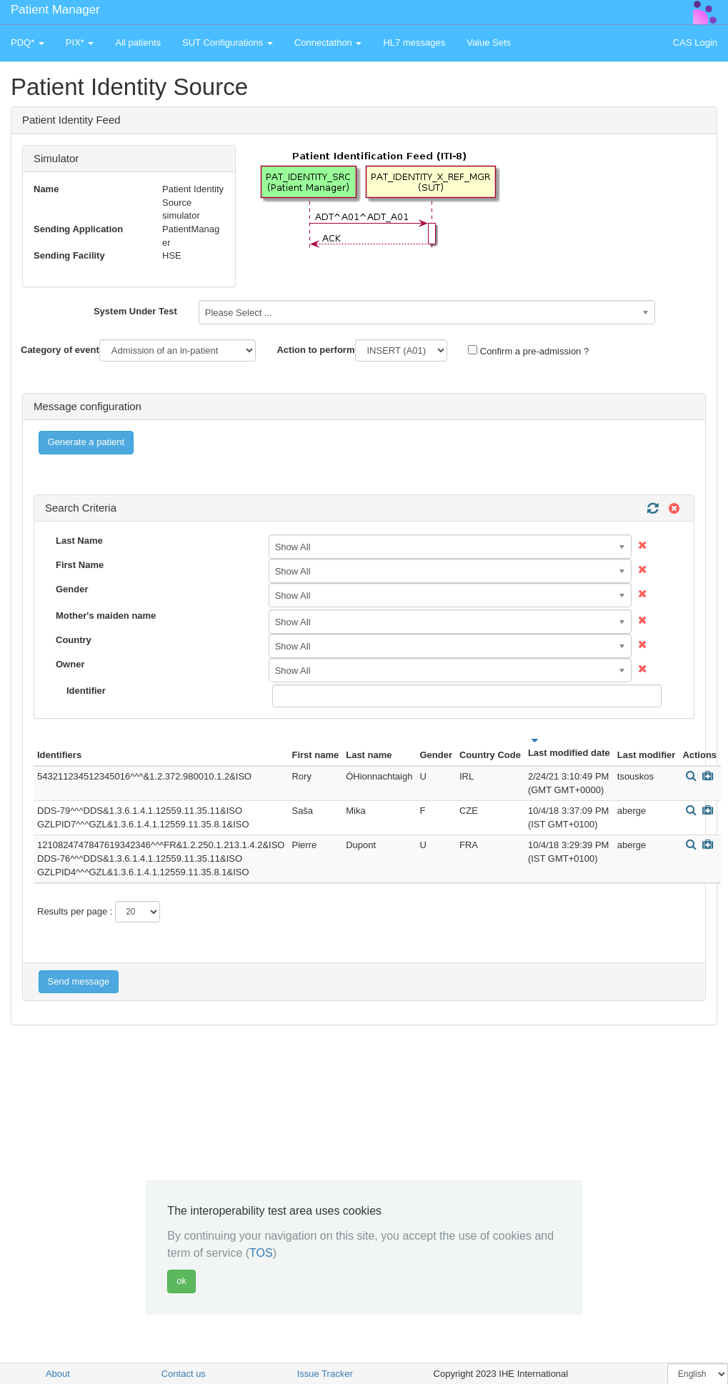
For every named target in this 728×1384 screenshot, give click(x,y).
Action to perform (315, 349)
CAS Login (695, 42)
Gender (72, 589)
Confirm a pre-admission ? (528, 351)
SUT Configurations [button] (227, 42)
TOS (261, 1253)
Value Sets (489, 42)
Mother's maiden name (106, 615)
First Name (80, 564)
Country (73, 639)
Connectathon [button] (328, 42)
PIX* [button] (80, 42)
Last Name (79, 540)
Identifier (86, 690)
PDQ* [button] (27, 42)
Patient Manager (55, 9)
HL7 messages (414, 42)
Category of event (60, 349)
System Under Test (135, 311)
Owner (70, 664)
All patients (138, 42)
